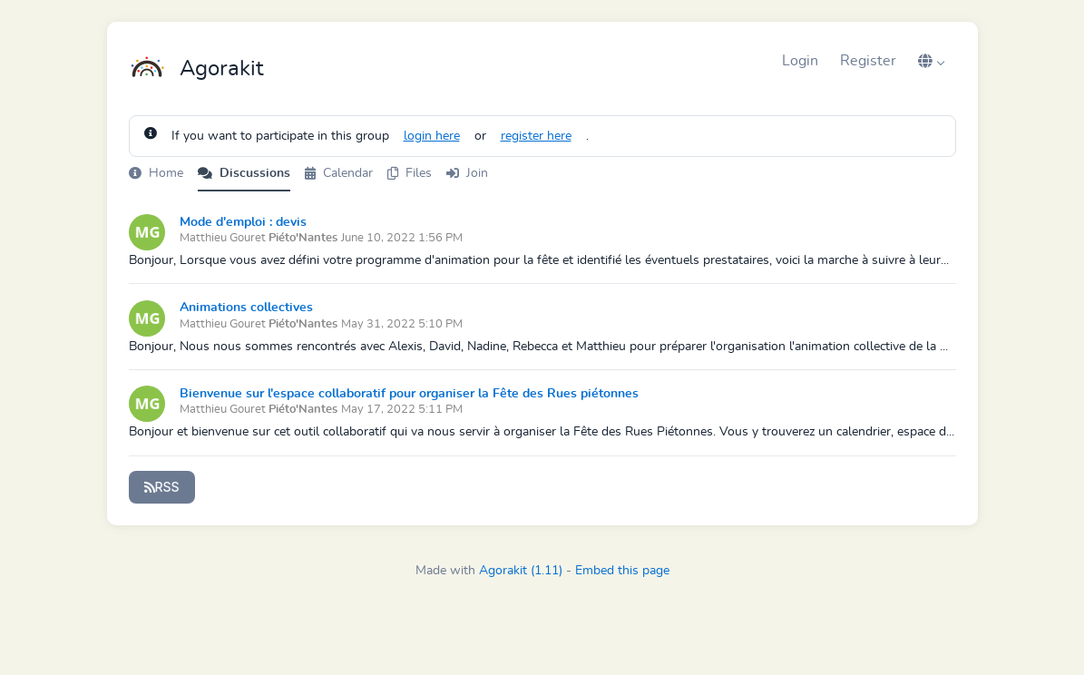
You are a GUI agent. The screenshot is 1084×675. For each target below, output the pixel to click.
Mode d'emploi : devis (243, 222)
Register (868, 61)
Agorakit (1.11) (520, 570)
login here (432, 136)
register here (536, 136)
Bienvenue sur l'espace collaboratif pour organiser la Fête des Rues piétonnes (409, 393)
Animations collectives (246, 307)
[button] (931, 60)
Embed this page (622, 570)
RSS (162, 486)
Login (800, 61)
